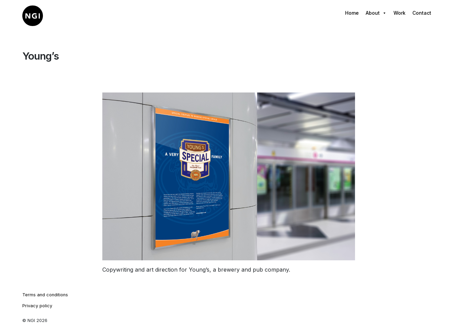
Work (399, 13)
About (376, 13)
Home (352, 13)
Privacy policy (37, 305)
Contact (421, 13)
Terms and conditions (45, 294)
